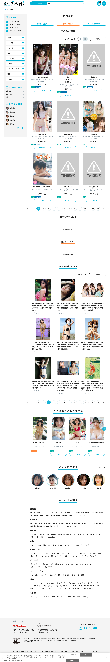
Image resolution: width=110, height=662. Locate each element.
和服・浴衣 (83, 545)
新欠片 (53, 515)
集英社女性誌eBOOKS (38, 526)
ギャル (94, 556)
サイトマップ (94, 651)
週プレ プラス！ (14, 28)
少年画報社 (34, 515)
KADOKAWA (53, 513)
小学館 (100, 513)
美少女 (35, 564)
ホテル (66, 575)
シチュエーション (13, 69)
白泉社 (58, 515)
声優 (82, 583)
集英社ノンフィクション (54, 526)
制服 (47, 545)
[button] (104, 429)
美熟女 (60, 564)
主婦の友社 (94, 513)
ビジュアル (10, 58)
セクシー (36, 567)
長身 (97, 553)
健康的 (35, 556)
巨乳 (51, 553)
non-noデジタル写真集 (95, 523)
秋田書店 (33, 513)
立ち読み (42, 91)
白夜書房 (64, 515)
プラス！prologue (51, 534)
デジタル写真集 (14, 22)
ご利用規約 (15, 651)
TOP (5, 9)
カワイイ (86, 564)
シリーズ (10, 48)
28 (93, 209)
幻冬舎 (81, 513)
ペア (34, 575)
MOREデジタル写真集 (79, 523)
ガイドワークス (42, 513)
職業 (8, 74)
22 (98, 403)
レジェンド (52, 589)
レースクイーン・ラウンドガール (44, 586)
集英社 (87, 513)
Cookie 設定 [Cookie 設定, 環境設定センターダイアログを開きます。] (72, 654)
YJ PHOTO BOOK (52, 523)
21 (93, 403)
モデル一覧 (19, 128)
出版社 (9, 38)
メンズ (66, 597)
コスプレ (36, 545)
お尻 (60, 553)
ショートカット (74, 553)
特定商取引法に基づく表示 (50, 651)
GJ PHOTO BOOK (65, 523)
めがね (70, 545)
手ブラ (35, 597)
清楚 (48, 567)
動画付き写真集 (63, 534)
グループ (55, 575)
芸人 (64, 589)
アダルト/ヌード (87, 589)
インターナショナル (79, 556)
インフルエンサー (92, 586)
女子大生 (93, 583)
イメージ (10, 64)
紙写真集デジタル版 (37, 534)
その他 (9, 79)
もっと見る (99, 468)
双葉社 (70, 515)
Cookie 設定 (63, 651)
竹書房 (41, 515)
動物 (76, 597)
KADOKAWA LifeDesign (65, 513)
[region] (55, 657)
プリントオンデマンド (92, 534)
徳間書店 (47, 515)
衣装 (8, 53)
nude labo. (51, 537)
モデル (72, 583)
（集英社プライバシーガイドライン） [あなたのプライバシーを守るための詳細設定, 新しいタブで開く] (12, 660)
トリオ (44, 575)
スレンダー (37, 553)
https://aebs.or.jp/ (28, 641)
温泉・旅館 (78, 575)
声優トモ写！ (34, 537)
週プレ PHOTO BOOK (37, 523)
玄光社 (76, 513)
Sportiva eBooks (70, 526)
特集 (7, 97)
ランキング (9, 94)
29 (98, 209)
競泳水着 (58, 545)
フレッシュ (48, 556)
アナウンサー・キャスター (71, 586)
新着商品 (8, 91)
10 (85, 209)
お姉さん (48, 564)
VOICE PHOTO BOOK (76, 534)
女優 (61, 583)
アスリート (75, 589)
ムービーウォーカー (80, 515)
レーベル (10, 43)
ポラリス (43, 537)
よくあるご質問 (73, 651)
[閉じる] (107, 657)
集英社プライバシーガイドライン (30, 651)
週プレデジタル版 (15, 25)
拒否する (86, 654)
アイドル (50, 583)
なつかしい (72, 564)
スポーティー (62, 556)
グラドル (36, 583)
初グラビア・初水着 (51, 597)
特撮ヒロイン (37, 589)
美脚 (87, 553)
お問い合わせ (84, 651)
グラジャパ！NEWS (15, 31)
